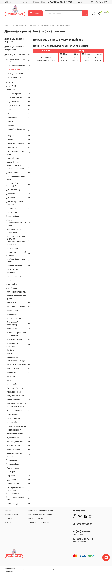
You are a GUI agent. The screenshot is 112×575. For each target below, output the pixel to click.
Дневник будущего (14, 190)
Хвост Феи (10, 472)
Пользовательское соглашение (40, 515)
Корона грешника (14, 266)
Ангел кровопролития (15, 66)
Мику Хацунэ (11, 314)
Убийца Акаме (12, 460)
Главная (8, 2)
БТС (7, 113)
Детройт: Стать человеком (12, 184)
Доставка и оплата (12, 515)
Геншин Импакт (13, 162)
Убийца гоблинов (13, 464)
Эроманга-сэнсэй (13, 483)
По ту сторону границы (16, 396)
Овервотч (10, 376)
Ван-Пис (10, 121)
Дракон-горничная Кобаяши (14, 202)
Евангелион (11, 212)
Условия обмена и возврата (38, 522)
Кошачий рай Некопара (12, 270)
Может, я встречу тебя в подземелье (16, 334)
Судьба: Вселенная (14, 438)
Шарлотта (10, 476)
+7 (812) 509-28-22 (82, 531)
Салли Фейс (11, 422)
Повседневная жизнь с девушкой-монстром (16, 405)
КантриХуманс (12, 248)
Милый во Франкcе (14, 318)
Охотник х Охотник (14, 388)
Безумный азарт (13, 105)
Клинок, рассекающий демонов (16, 253)
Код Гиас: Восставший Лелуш (15, 260)
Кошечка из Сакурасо (15, 276)
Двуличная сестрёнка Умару (15, 177)
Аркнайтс (10, 82)
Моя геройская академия (12, 344)
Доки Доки (10, 198)
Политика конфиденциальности (40, 511)
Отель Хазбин (12, 384)
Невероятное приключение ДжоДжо (16, 359)
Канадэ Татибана (15, 73)
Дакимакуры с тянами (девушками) (14, 48)
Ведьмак (10, 125)
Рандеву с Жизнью (14, 410)
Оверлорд (10, 380)
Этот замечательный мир (15, 498)
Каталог (35, 13)
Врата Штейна (12, 158)
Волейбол (10, 139)
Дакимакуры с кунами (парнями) (14, 40)
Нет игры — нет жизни (16, 364)
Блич (8, 109)
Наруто (9, 354)
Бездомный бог (13, 101)
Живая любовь (12, 216)
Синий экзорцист (13, 430)
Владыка (10, 136)
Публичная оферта (35, 518)
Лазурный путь (12, 284)
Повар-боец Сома (14, 400)
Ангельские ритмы (14, 70)
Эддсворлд (11, 480)
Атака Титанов (12, 90)
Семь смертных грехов (16, 426)
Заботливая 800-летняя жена (13, 230)
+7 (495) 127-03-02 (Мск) (57, 2)
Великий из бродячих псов (15, 130)
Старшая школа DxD (14, 434)
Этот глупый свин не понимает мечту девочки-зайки (15, 490)
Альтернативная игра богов (15, 60)
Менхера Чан (12, 310)
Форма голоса (12, 468)
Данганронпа (12, 172)
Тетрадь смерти (13, 445)
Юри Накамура (14, 77)
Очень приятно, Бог (14, 392)
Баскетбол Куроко (14, 98)
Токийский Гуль (13, 449)
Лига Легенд (11, 288)
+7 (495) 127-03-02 (83, 524)
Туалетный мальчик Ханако (14, 454)
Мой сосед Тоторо (14, 339)
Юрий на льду (12, 504)
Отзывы (8, 522)
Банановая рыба (13, 94)
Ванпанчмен (11, 117)
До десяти (10, 194)
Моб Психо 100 (12, 329)
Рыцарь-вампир (13, 418)
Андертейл (11, 86)
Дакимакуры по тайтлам (26, 25)
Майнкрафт (11, 302)
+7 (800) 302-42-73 (83, 539)
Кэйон (9, 280)
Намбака (10, 350)
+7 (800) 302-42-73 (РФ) (98, 2)
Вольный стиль (12, 147)
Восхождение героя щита (15, 152)
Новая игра (11, 372)
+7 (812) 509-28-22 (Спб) (77, 2)
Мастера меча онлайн (15, 306)
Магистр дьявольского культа (16, 297)
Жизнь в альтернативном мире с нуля (16, 223)
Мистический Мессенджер (12, 323)
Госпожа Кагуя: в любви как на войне (15, 167)
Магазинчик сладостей (16, 292)
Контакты (8, 518)
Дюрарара (11, 208)
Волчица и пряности (15, 143)
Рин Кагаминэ (12, 414)
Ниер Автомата (12, 368)
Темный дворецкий (14, 442)
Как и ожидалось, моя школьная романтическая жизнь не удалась (16, 240)
